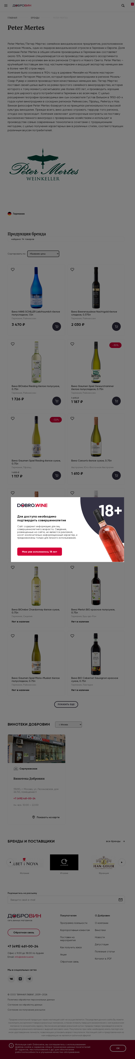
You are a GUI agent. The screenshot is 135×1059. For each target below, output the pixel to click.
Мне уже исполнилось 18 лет (39, 551)
